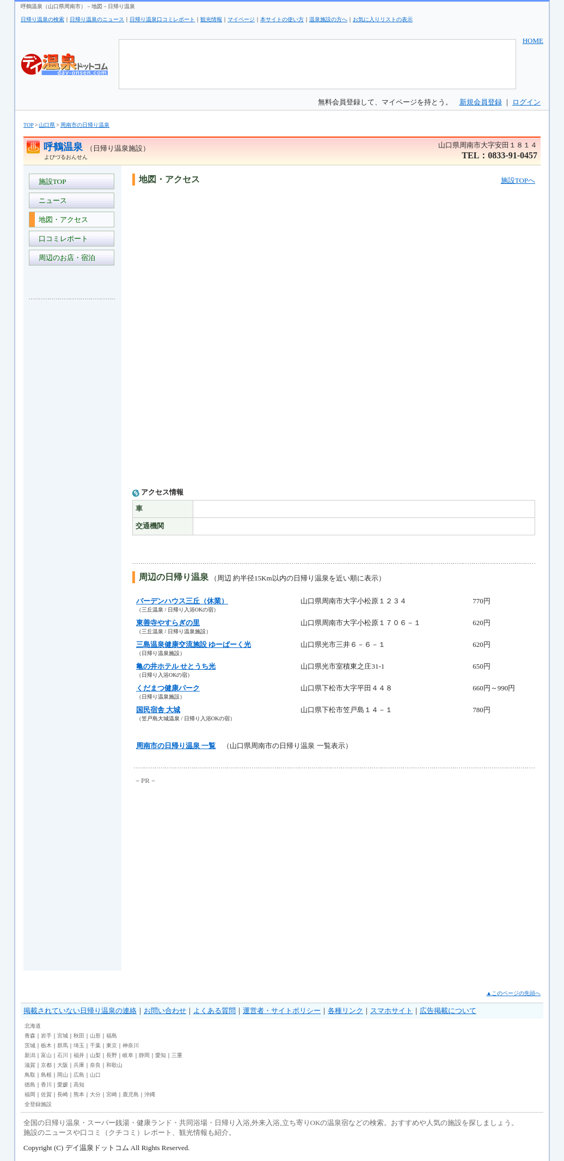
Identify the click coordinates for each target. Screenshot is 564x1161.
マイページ (241, 19)
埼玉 (78, 1045)
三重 (176, 1055)
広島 (78, 1075)
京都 (46, 1065)
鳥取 (29, 1075)
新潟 (29, 1055)
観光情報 (211, 19)
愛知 (160, 1055)
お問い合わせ (165, 1010)
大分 (95, 1094)
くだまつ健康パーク (168, 688)
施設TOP (50, 181)
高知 (78, 1085)
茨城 (29, 1045)
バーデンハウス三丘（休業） (182, 601)
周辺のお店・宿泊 (65, 258)
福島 (111, 1036)
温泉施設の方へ (328, 19)
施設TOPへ (518, 180)
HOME (533, 40)
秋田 (78, 1036)
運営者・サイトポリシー (282, 1010)
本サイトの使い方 (282, 19)
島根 (46, 1075)
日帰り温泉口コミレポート (162, 19)
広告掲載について (448, 1010)
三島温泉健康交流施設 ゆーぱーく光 (193, 644)
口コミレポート (61, 238)
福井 (78, 1055)
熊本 (78, 1094)
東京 (111, 1045)
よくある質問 (214, 1010)
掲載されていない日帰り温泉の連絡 (80, 1010)
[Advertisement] (72, 470)
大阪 (62, 1065)
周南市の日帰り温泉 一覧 (176, 746)
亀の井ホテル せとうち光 (176, 666)
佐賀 (46, 1094)
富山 (46, 1055)
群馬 (62, 1045)
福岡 (29, 1094)
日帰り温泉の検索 (42, 19)
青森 (29, 1036)
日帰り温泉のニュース (97, 19)
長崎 (62, 1094)
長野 (111, 1055)
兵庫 (78, 1065)
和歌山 (114, 1065)
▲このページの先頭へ (513, 993)
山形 (95, 1036)
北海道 (32, 1026)
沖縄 (149, 1094)
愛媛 (62, 1085)
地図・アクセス (61, 219)
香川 (46, 1085)
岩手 (46, 1036)
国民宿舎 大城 (158, 710)
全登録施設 (38, 1104)
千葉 (95, 1045)
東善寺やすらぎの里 (168, 623)
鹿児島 (130, 1094)
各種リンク (345, 1010)
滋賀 (29, 1065)
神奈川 (130, 1045)
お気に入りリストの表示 (383, 19)
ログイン (526, 102)
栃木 (46, 1045)
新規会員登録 (480, 102)
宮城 (62, 1036)
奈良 (95, 1065)
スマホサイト (391, 1010)
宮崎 (111, 1094)
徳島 (29, 1085)
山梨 (95, 1055)
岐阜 (127, 1055)
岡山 (62, 1075)
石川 (62, 1055)
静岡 (144, 1055)
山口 (95, 1075)
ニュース (51, 200)
